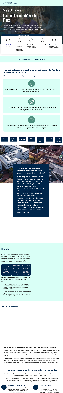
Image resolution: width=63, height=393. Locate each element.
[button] (39, 2)
